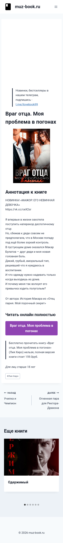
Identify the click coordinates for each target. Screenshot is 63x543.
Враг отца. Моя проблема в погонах (31, 328)
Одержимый (18, 482)
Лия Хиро (12, 376)
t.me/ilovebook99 (27, 104)
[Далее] (53, 470)
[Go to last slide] (10, 470)
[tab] (25, 505)
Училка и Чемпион (16, 397)
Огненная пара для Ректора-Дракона (46, 400)
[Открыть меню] (56, 6)
